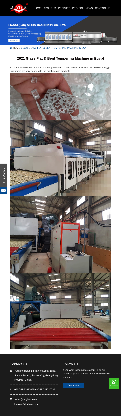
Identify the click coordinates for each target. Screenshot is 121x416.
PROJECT (77, 8)
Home (38, 8)
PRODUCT (64, 8)
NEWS (89, 8)
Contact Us (73, 385)
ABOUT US (50, 8)
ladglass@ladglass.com (26, 404)
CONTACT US (102, 8)
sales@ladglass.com (26, 399)
